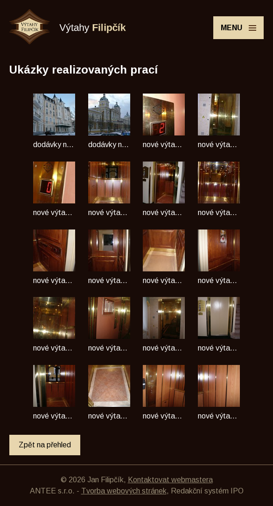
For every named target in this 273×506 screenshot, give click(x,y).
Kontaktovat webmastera (170, 480)
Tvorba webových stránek (124, 491)
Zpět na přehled (45, 445)
